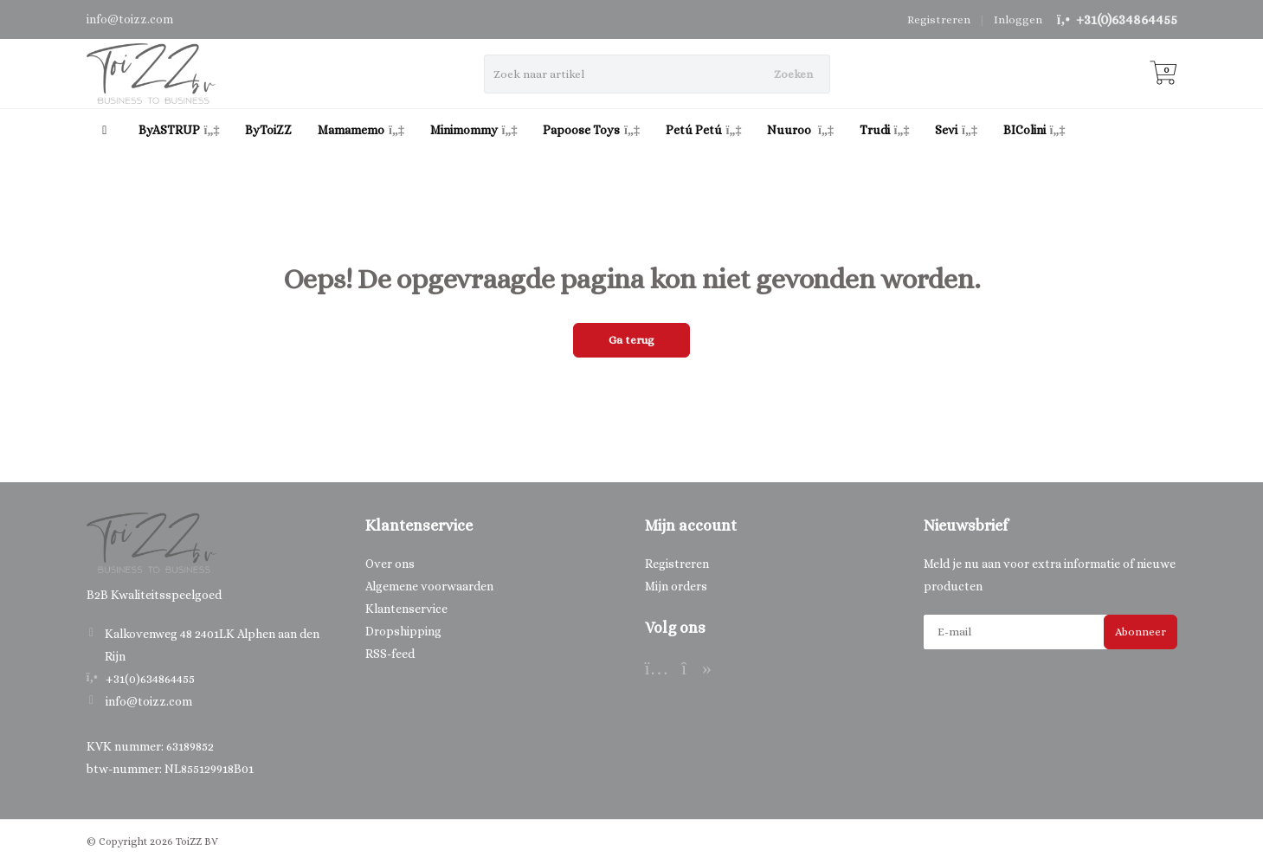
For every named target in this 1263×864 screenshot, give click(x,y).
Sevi (956, 130)
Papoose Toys (591, 130)
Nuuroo (800, 130)
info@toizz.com (149, 701)
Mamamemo (361, 130)
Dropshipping (403, 631)
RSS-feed (390, 654)
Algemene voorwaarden (429, 586)
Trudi (885, 130)
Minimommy (474, 130)
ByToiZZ (268, 130)
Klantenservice (406, 609)
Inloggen (1018, 19)
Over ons (390, 564)
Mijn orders (676, 586)
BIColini (1034, 130)
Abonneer (1140, 631)
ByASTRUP (179, 130)
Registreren (938, 19)
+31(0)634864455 (1126, 19)
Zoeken (793, 74)
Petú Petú (704, 130)
